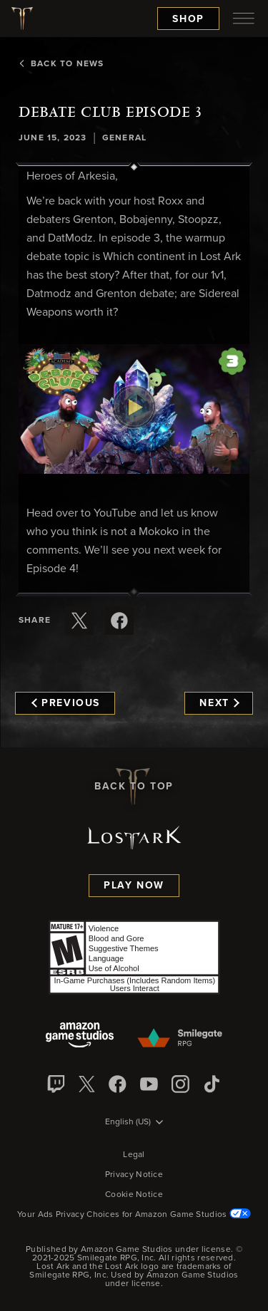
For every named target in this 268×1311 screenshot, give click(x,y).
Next (219, 703)
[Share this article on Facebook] (119, 620)
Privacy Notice (134, 1175)
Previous (65, 703)
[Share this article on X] (79, 620)
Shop (188, 19)
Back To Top (134, 786)
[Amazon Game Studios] (80, 1036)
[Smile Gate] (179, 1039)
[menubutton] (244, 18)
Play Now (134, 886)
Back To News (61, 64)
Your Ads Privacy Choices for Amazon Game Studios (134, 1215)
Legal (134, 1155)
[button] (134, 409)
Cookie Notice (134, 1195)
